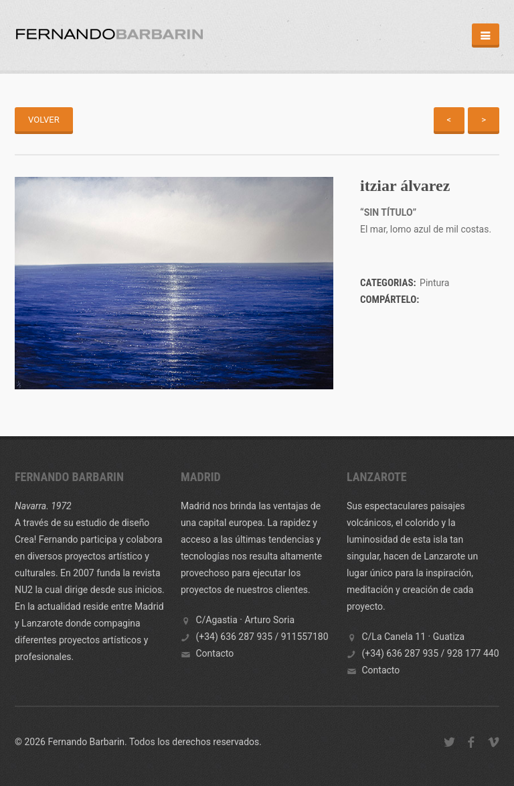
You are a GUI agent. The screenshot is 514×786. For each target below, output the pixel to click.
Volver (44, 120)
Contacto (214, 653)
